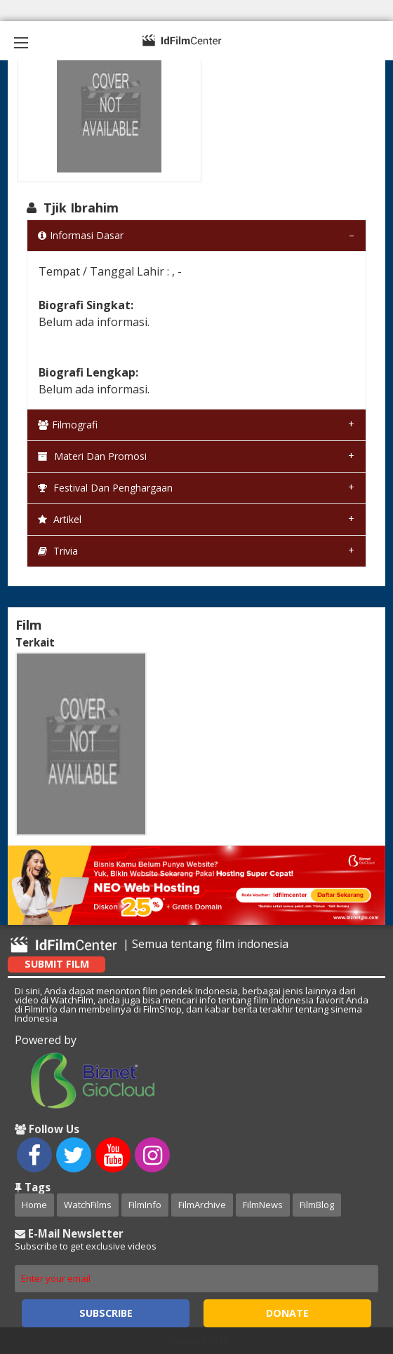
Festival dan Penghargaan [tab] (105, 487)
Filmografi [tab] (68, 424)
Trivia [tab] (58, 550)
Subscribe (106, 1313)
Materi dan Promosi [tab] (92, 456)
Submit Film (57, 963)
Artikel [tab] (59, 519)
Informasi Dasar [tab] (81, 235)
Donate (287, 1313)
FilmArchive (202, 1204)
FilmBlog (317, 1204)
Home (34, 1204)
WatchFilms (88, 1204)
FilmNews (263, 1204)
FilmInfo (144, 1204)
